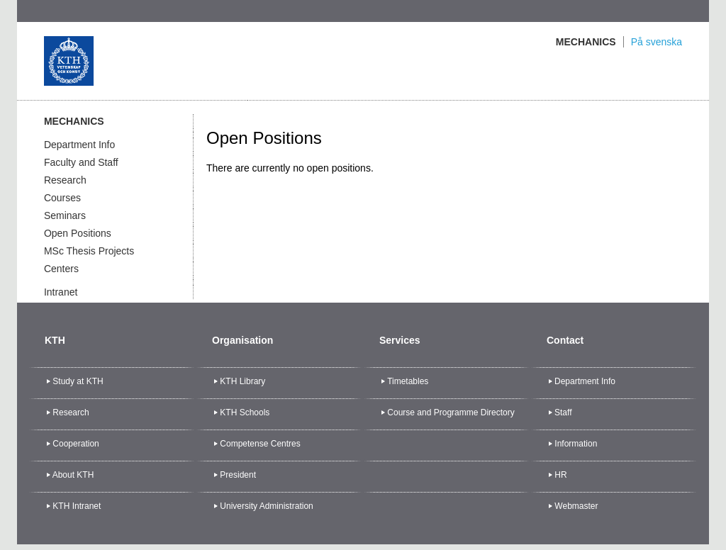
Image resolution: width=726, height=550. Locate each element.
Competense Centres (260, 444)
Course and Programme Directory (450, 412)
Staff (562, 412)
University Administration (266, 506)
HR (560, 475)
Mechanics (586, 41)
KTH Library (242, 381)
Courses (62, 197)
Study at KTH (77, 381)
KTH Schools (244, 412)
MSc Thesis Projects (89, 251)
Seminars (65, 215)
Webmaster (576, 506)
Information (575, 444)
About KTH (73, 475)
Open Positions (77, 233)
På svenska (656, 41)
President (238, 475)
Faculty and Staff (81, 162)
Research (65, 180)
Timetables (407, 381)
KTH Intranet (76, 506)
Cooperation (75, 444)
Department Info (79, 144)
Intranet (60, 292)
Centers (61, 268)
